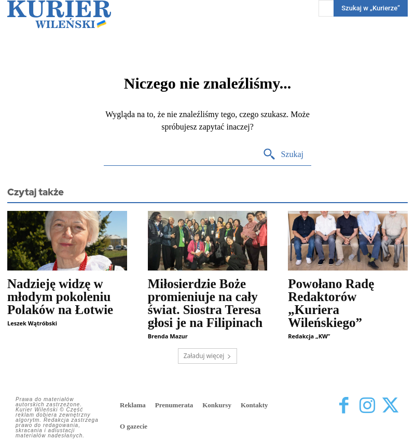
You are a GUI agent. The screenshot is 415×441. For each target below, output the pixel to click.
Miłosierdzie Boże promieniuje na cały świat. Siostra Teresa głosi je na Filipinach (205, 303)
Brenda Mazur (168, 336)
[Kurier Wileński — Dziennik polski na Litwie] (59, 14)
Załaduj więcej (208, 355)
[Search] (283, 155)
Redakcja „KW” (309, 336)
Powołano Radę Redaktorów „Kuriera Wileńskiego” (331, 303)
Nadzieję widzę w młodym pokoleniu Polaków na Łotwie (60, 297)
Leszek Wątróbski (32, 323)
